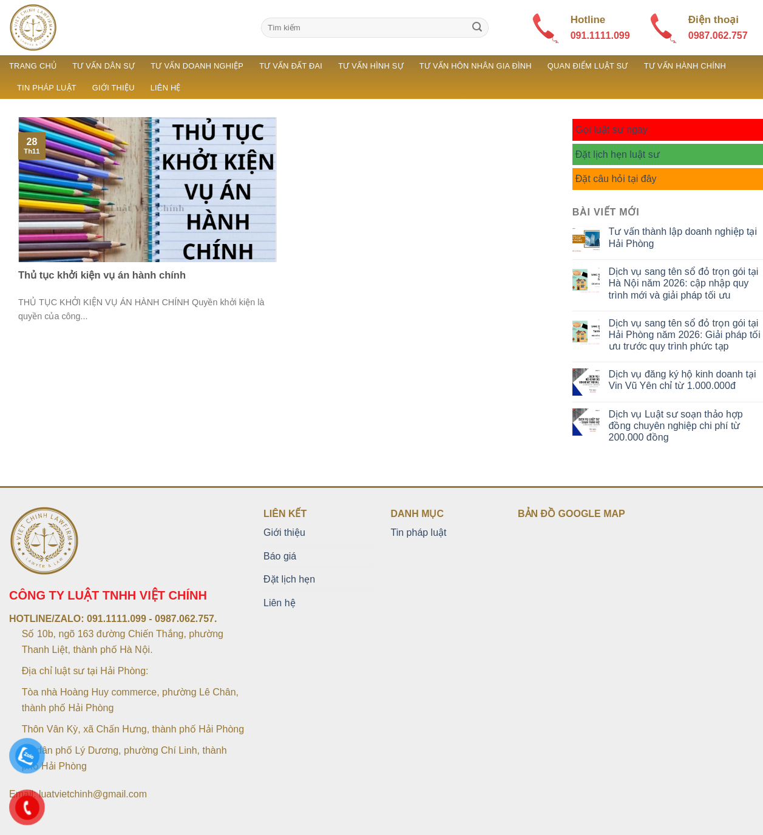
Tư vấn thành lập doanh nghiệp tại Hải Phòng (683, 237)
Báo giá (279, 556)
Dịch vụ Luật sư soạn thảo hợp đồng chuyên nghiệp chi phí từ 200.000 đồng (676, 425)
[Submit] (477, 28)
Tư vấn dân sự (103, 65)
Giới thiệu (113, 87)
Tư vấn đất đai (290, 65)
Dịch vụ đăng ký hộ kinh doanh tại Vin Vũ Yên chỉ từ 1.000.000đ (682, 380)
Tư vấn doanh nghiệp (197, 65)
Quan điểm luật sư (588, 65)
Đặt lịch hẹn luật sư (617, 154)
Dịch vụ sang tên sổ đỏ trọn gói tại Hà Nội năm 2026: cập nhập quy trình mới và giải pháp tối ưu (684, 283)
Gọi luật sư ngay (611, 129)
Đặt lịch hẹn (289, 579)
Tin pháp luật (46, 87)
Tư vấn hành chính (685, 65)
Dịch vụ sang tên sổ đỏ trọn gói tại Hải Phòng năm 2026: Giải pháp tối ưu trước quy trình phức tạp (685, 334)
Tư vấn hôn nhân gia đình (475, 65)
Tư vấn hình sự (371, 65)
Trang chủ (32, 65)
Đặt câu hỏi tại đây (616, 179)
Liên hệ (166, 87)
